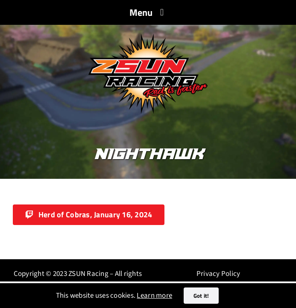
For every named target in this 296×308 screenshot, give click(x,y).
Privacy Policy (218, 274)
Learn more (154, 295)
